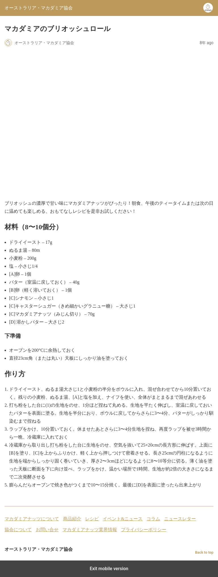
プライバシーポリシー (143, 529)
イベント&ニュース (122, 518)
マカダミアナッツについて (32, 518)
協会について (18, 529)
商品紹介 (72, 518)
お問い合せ (47, 529)
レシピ (92, 518)
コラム (153, 518)
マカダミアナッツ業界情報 (89, 529)
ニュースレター (180, 518)
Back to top (204, 552)
